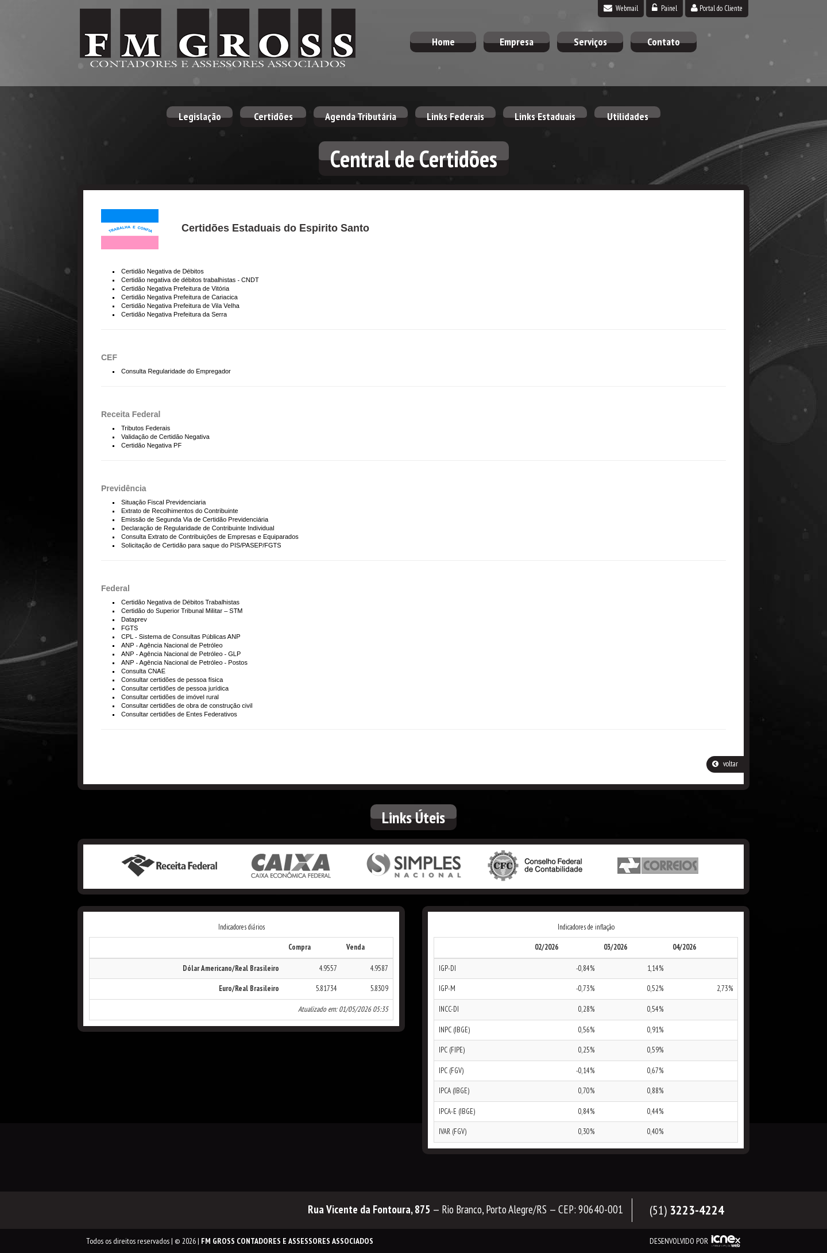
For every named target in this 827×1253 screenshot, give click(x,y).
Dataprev (134, 619)
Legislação (200, 116)
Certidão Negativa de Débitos (162, 271)
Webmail (621, 8)
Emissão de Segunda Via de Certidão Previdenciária (194, 519)
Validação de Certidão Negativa (165, 436)
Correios (658, 866)
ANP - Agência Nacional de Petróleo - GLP (181, 653)
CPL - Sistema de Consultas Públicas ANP (180, 636)
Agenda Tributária (360, 116)
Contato (663, 41)
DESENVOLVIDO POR (679, 1241)
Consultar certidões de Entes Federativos (179, 714)
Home (443, 41)
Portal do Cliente (717, 8)
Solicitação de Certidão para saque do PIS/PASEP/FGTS (201, 545)
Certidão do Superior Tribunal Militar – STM (182, 610)
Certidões (273, 116)
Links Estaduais (545, 116)
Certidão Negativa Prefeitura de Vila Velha (180, 305)
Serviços (590, 41)
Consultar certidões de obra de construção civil (187, 705)
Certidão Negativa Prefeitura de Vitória (175, 288)
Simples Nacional (413, 866)
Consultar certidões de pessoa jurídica (175, 688)
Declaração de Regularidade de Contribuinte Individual (198, 528)
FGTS (129, 627)
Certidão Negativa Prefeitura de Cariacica (179, 297)
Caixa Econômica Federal (291, 866)
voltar (725, 764)
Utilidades (627, 116)
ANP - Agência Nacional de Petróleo (172, 645)
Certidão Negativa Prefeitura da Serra (174, 314)
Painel (664, 8)
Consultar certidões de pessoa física (172, 679)
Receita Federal (169, 866)
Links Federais (455, 116)
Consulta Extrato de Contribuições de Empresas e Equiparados (210, 536)
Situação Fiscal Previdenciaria (163, 502)
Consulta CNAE (143, 671)
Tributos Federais (145, 428)
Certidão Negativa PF (151, 445)
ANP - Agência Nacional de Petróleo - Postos (184, 662)
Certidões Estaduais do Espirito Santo (275, 228)
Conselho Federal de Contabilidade (536, 866)
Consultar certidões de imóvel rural (170, 696)
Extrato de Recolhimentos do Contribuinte (179, 510)
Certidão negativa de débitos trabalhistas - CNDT (190, 279)
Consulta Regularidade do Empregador (176, 371)
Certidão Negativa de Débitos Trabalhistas (180, 602)
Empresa (517, 41)
